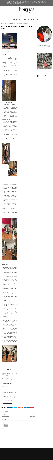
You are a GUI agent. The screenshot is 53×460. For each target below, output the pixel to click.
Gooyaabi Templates (22, 456)
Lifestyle (26, 19)
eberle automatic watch (8, 422)
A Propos (15, 19)
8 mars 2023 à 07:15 (32, 422)
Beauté (32, 19)
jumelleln (14, 397)
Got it (29, 5)
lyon (7, 23)
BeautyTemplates (10, 456)
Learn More (25, 5)
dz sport (4, 23)
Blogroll (38, 19)
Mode (20, 19)
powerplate (11, 23)
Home (2, 23)
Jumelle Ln (42, 75)
